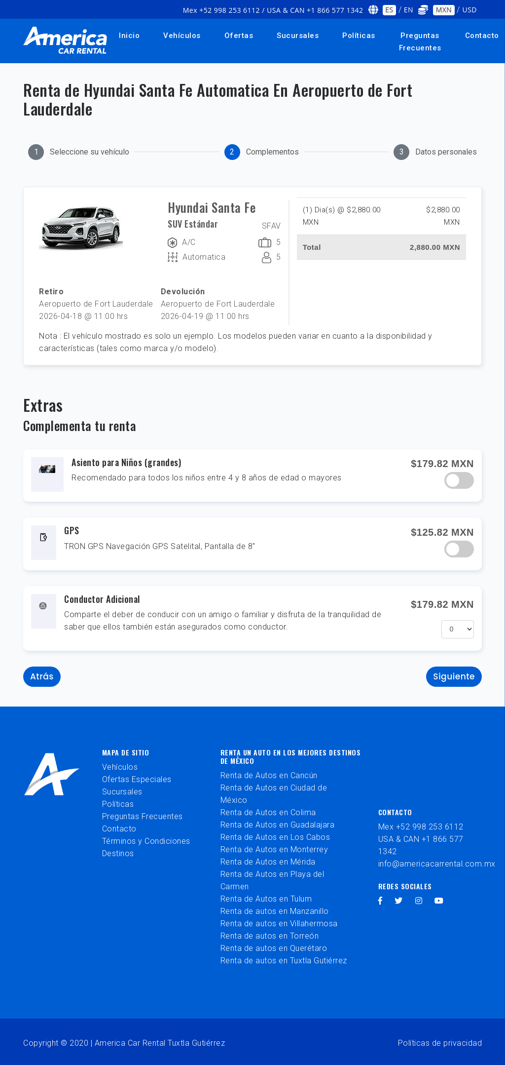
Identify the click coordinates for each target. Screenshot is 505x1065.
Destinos (118, 853)
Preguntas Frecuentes (420, 41)
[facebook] (380, 901)
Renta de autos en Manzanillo (274, 911)
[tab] (78, 152)
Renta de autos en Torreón (269, 936)
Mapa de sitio (125, 752)
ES (389, 9)
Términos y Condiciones (146, 841)
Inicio (129, 35)
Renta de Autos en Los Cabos (275, 837)
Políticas (358, 35)
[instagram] (419, 901)
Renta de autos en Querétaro (273, 948)
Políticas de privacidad (440, 1043)
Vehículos (182, 35)
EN (408, 9)
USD (469, 9)
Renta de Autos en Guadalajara (277, 824)
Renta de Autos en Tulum (266, 899)
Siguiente (454, 676)
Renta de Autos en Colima (268, 812)
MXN (444, 9)
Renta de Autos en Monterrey (274, 849)
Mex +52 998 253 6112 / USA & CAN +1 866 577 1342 (273, 10)
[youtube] (439, 901)
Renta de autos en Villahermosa (279, 923)
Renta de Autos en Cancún (269, 775)
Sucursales (298, 35)
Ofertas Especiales (137, 779)
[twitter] (399, 901)
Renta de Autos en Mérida (268, 862)
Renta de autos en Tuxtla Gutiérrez (283, 960)
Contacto (119, 828)
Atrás (42, 676)
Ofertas (238, 35)
